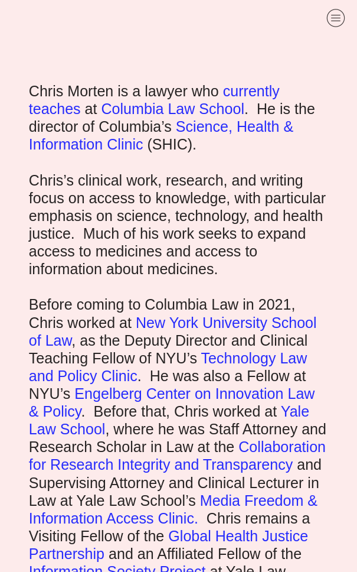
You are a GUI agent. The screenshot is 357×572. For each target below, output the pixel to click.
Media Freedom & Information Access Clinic (173, 509)
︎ (336, 18)
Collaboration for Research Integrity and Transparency (177, 455)
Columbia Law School (172, 108)
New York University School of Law (173, 331)
